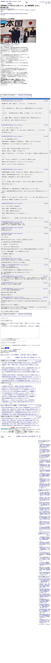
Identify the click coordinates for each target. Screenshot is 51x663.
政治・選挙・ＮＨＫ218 (11, 1)
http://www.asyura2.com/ (21, 429)
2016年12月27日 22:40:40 (7, 227)
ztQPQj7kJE (15, 276)
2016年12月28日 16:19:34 (8, 276)
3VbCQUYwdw (16, 288)
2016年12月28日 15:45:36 (13, 264)
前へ (49, 3)
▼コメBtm (48, 1)
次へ (46, 3)
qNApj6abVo (15, 233)
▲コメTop (42, 1)
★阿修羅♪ (3, 1)
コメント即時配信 (15, 356)
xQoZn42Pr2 (15, 227)
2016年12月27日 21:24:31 (7, 221)
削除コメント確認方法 (32, 356)
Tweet (1, 11)
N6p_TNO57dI (21, 288)
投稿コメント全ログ (4, 356)
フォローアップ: (4, 318)
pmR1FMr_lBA (20, 233)
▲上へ (8, 359)
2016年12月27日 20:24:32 (7, 136)
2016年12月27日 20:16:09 (7, 124)
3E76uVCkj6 (15, 100)
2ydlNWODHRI (20, 227)
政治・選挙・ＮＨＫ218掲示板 (27, 359)
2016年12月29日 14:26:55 (8, 288)
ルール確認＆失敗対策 (12, 353)
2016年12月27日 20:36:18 (7, 169)
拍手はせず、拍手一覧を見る (24, 94)
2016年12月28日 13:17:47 (7, 258)
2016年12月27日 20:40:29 (7, 203)
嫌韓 (5, 264)
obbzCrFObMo (20, 276)
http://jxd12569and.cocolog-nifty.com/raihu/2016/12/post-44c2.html (14, 13)
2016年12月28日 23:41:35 (8, 282)
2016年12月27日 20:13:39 (7, 100)
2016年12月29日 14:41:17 (8, 297)
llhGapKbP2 (15, 258)
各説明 (37, 326)
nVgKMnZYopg (20, 100)
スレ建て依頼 (23, 356)
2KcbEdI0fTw (19, 258)
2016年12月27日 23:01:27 (7, 233)
